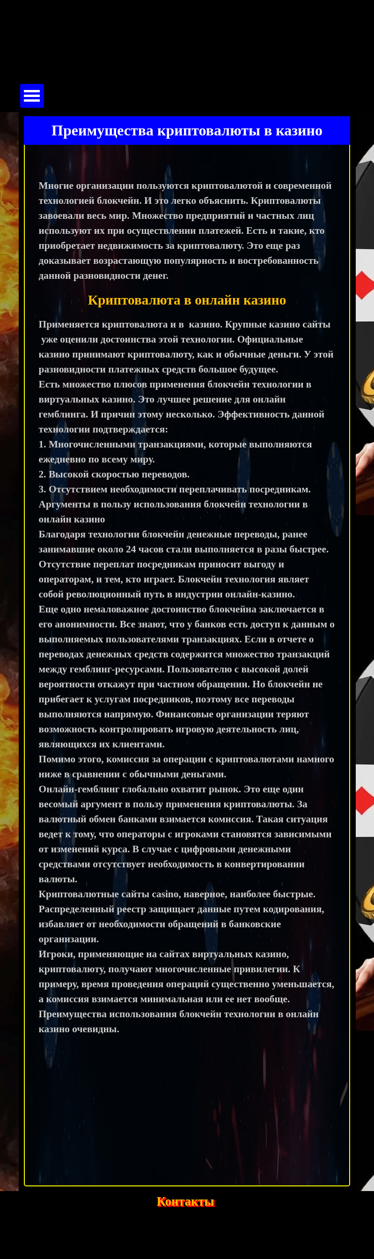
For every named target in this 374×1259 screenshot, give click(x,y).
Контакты (185, 1201)
